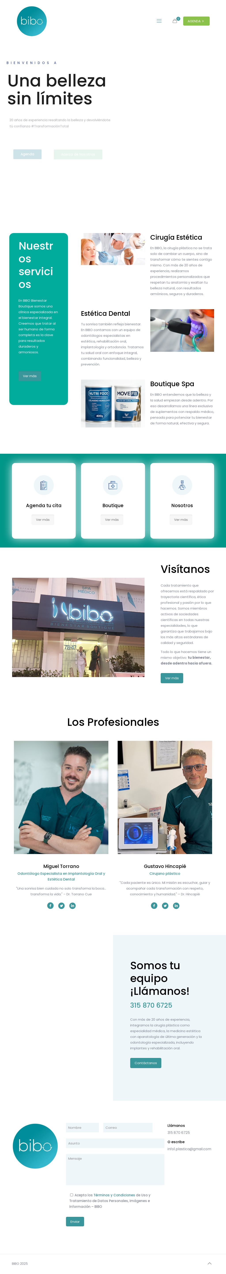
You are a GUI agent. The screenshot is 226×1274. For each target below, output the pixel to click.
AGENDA (196, 21)
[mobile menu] (159, 21)
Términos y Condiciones (114, 1195)
